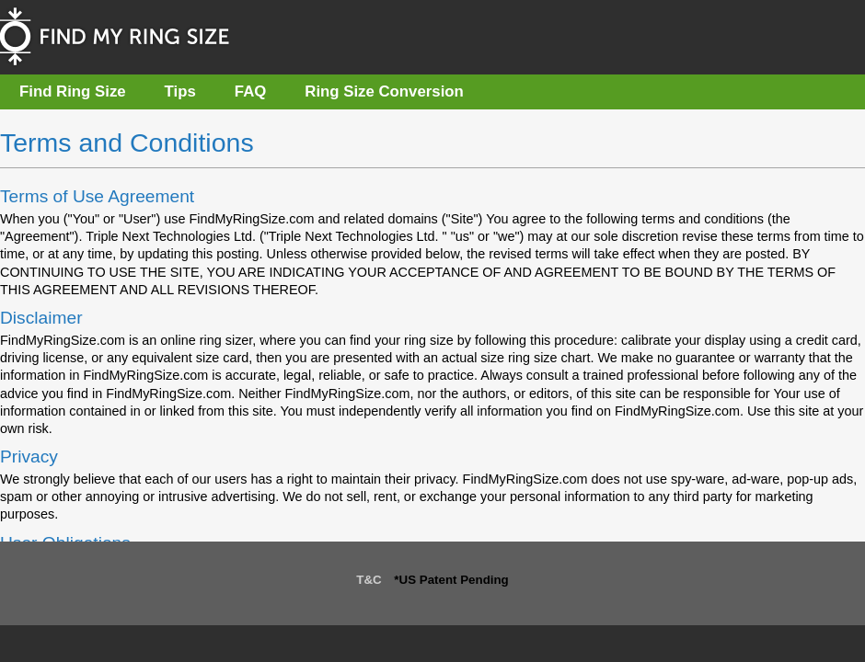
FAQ (251, 91)
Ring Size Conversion (384, 91)
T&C (368, 580)
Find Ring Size (72, 91)
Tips (180, 91)
